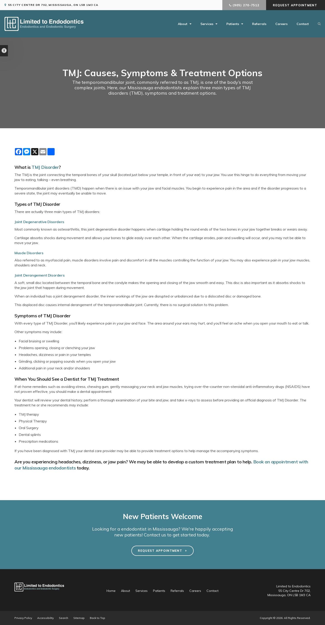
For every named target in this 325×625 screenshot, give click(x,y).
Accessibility (45, 618)
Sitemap (79, 618)
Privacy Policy (23, 618)
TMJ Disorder (45, 167)
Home (111, 591)
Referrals (259, 24)
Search (63, 618)
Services (206, 24)
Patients (232, 24)
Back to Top (97, 618)
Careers (281, 24)
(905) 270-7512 (246, 5)
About (182, 24)
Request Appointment (295, 5)
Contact (303, 24)
